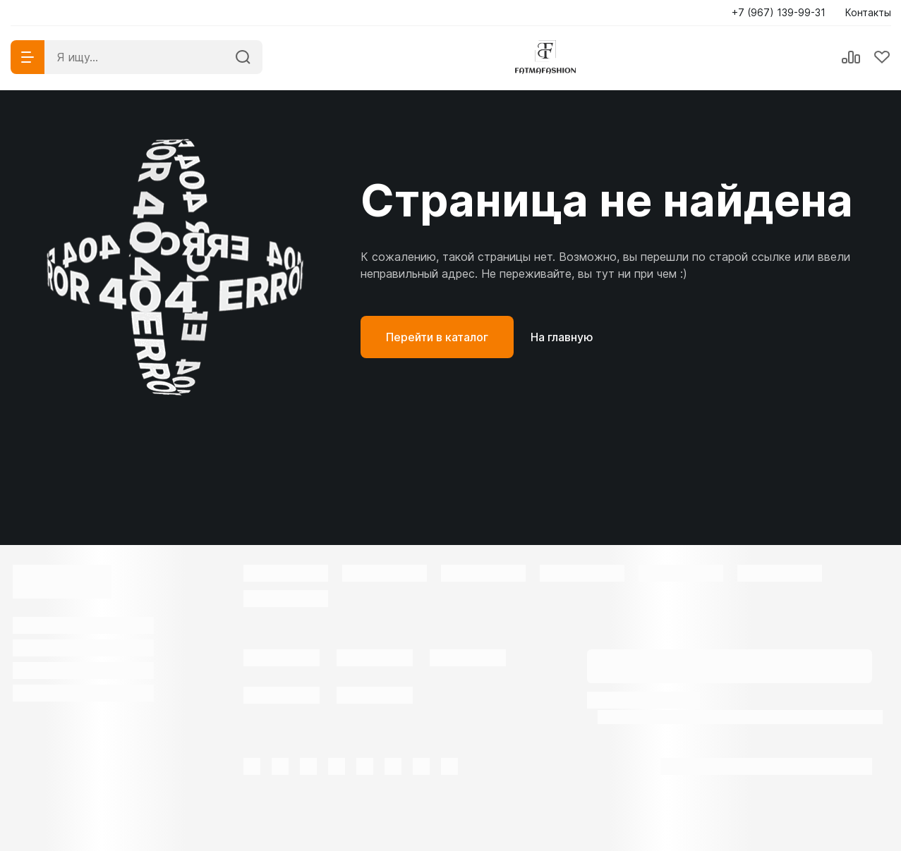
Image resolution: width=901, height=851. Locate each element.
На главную (562, 337)
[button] (783, 12)
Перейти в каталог (437, 337)
